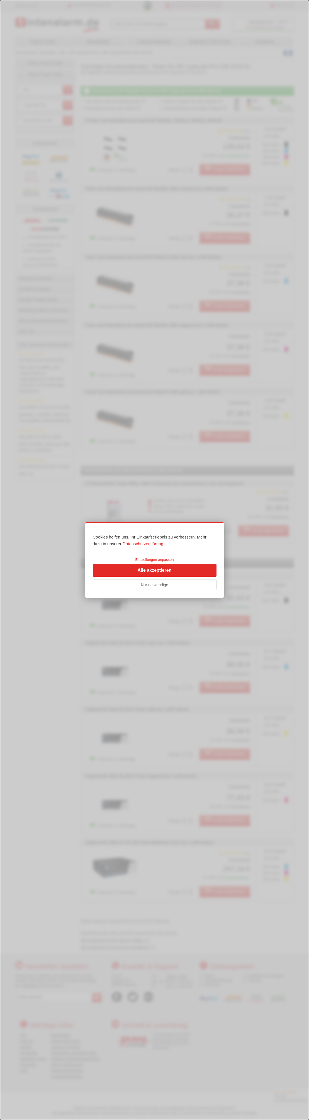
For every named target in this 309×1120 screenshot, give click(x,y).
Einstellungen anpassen (154, 559)
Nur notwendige (154, 585)
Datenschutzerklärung (143, 543)
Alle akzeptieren (155, 570)
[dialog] (154, 560)
